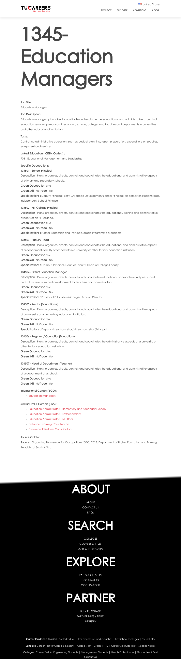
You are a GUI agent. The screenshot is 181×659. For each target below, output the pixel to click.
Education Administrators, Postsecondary (55, 414)
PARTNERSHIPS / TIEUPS (90, 616)
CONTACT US (90, 507)
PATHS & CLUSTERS (90, 575)
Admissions (139, 10)
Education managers (42, 395)
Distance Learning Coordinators (49, 424)
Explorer (122, 10)
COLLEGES (90, 538)
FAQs (90, 512)
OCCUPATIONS (90, 585)
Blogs (155, 10)
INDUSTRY (90, 621)
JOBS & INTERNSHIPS (90, 548)
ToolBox (106, 10)
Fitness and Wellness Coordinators (50, 429)
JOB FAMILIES (90, 580)
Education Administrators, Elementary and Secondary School (67, 408)
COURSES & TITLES (90, 543)
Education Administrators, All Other (51, 419)
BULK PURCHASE (90, 611)
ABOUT (90, 502)
